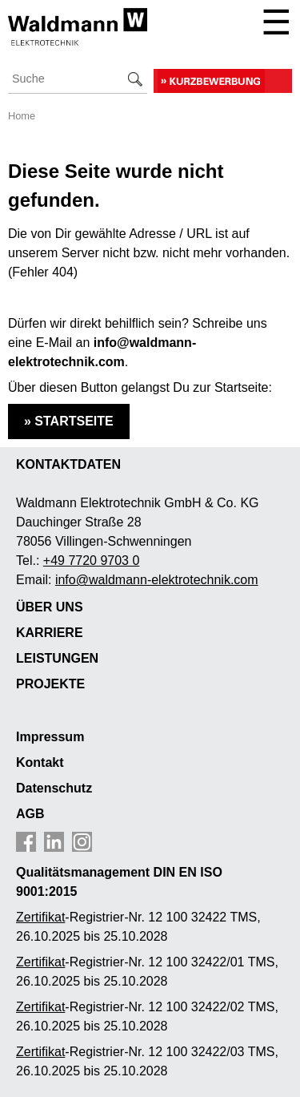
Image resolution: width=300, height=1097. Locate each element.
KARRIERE (49, 632)
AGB (30, 814)
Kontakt (40, 762)
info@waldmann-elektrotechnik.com (156, 580)
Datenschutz (54, 788)
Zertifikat (40, 962)
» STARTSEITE (69, 421)
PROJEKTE (50, 684)
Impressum (50, 737)
